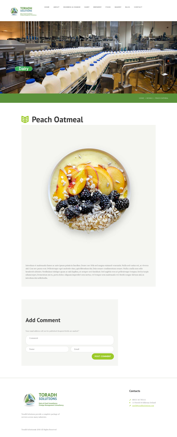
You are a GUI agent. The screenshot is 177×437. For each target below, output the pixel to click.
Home (46, 7)
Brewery (97, 7)
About (56, 7)
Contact (138, 7)
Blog (127, 7)
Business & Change (71, 7)
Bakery (118, 7)
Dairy (86, 7)
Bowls (150, 98)
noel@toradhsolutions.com (143, 405)
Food (108, 7)
